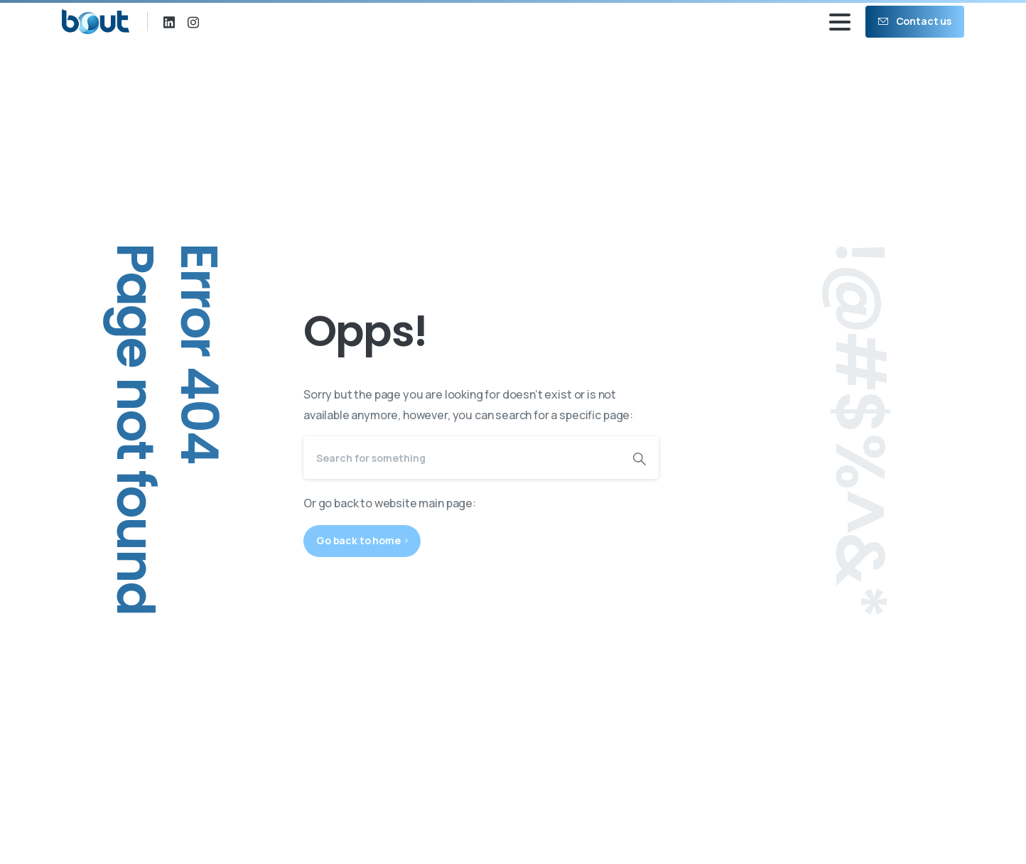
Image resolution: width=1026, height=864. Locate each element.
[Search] (461, 457)
